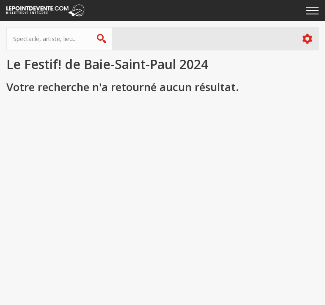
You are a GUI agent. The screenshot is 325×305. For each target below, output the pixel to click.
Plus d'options (307, 38)
